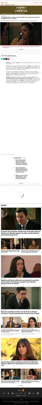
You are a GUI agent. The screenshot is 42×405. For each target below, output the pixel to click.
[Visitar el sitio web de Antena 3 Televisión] (4, 393)
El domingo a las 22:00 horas (27, 328)
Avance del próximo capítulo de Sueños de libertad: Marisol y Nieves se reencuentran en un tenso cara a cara (22, 170)
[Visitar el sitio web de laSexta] (8, 393)
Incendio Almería (12, 0)
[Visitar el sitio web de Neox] (12, 393)
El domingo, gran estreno (6, 328)
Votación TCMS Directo (5, 0)
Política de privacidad (10, 401)
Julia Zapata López (12, 55)
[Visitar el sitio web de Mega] (21, 393)
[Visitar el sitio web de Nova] (16, 393)
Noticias (12, 4)
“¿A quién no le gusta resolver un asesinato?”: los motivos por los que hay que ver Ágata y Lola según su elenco (10, 330)
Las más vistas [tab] (17, 157)
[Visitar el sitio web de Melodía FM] (38, 393)
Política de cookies (18, 401)
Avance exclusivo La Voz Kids (20, 0)
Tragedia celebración (34, 0)
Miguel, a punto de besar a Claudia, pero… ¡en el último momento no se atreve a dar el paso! (22, 177)
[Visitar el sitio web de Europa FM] (33, 393)
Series (2, 4)
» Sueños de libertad (10, 154)
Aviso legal (5, 401)
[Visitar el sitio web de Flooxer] (24, 395)
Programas (7, 4)
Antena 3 (2, 154)
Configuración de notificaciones (18, 402)
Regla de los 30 (28, 0)
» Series (5, 154)
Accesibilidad (26, 402)
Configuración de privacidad (34, 401)
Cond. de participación (25, 401)
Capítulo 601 (3, 278)
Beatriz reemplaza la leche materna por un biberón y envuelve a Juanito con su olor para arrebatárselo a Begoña (21, 162)
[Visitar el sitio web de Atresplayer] (19, 395)
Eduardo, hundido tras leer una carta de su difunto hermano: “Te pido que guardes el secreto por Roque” (20, 312)
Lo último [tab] (24, 157)
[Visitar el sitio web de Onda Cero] (29, 393)
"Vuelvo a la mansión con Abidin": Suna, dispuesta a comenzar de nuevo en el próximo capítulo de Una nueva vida (30, 330)
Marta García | (4, 55)
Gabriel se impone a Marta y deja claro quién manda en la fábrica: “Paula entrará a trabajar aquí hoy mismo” (10, 251)
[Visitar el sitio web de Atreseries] (25, 393)
